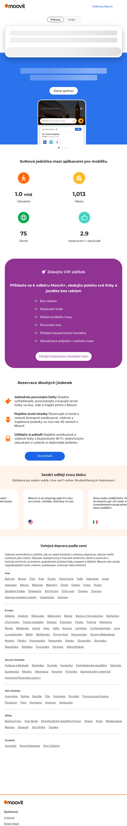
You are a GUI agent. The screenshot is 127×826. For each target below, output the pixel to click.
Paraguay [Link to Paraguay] (11, 702)
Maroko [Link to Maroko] (10, 727)
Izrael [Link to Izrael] (105, 578)
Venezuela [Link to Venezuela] (66, 702)
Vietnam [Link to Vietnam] (62, 597)
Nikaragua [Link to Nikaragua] (41, 671)
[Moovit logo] (15, 6)
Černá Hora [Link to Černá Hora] (60, 634)
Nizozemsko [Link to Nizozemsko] (79, 634)
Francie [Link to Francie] (91, 622)
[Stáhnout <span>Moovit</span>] (102, 6)
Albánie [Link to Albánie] (10, 615)
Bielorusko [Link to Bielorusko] (54, 615)
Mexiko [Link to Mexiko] (27, 671)
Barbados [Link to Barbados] (38, 665)
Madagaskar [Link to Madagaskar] (114, 721)
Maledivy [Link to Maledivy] (51, 585)
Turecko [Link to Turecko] (96, 591)
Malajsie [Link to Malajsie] (37, 585)
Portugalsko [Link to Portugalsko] (37, 640)
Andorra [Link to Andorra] (23, 615)
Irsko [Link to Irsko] (46, 628)
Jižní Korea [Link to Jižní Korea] (51, 591)
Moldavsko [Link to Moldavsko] (43, 634)
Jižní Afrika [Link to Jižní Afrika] (38, 727)
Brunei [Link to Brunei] (22, 578)
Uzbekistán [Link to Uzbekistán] (47, 597)
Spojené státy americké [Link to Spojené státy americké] (95, 671)
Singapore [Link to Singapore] (34, 591)
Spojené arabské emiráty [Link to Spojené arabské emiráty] (21, 597)
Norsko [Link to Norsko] (9, 640)
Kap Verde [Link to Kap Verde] (31, 721)
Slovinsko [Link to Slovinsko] (100, 640)
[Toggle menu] (119, 6)
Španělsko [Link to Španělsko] (11, 646)
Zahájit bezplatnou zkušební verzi (63, 356)
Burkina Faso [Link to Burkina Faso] (13, 721)
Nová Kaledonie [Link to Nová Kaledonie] (30, 745)
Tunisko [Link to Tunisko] (53, 727)
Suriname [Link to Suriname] (36, 702)
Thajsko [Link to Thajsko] (83, 591)
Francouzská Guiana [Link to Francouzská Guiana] (95, 696)
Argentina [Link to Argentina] (11, 696)
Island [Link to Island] (36, 628)
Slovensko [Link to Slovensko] (84, 640)
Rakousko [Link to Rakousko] (37, 615)
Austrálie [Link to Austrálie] (10, 745)
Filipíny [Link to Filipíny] (75, 585)
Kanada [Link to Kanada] (52, 665)
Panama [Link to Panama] (57, 671)
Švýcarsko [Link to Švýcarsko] (42, 646)
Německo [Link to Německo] (105, 622)
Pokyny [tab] (55, 19)
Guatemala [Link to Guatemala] (12, 671)
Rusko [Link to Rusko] (98, 585)
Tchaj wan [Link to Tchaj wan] (67, 591)
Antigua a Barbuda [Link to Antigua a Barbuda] (17, 665)
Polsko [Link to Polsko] (21, 640)
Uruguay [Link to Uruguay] (50, 702)
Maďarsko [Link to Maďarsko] (22, 628)
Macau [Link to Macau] (24, 585)
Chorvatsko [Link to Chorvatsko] (12, 622)
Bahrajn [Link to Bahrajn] (10, 578)
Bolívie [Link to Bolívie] (25, 696)
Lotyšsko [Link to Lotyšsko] (81, 628)
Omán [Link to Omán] (64, 585)
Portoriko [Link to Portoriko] (71, 671)
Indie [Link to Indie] (80, 578)
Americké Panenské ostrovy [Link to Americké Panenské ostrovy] (23, 677)
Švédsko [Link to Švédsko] (27, 646)
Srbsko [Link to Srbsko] (69, 640)
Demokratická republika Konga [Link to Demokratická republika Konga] (61, 721)
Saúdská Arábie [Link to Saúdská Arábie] (15, 591)
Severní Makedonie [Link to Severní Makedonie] (102, 634)
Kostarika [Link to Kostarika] (66, 665)
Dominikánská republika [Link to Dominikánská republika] (91, 665)
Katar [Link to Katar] (87, 585)
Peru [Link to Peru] (23, 702)
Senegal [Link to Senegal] (23, 727)
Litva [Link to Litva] (117, 628)
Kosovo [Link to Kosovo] (67, 628)
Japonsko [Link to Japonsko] (11, 585)
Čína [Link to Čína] (32, 578)
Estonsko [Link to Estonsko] (66, 622)
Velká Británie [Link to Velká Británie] (75, 646)
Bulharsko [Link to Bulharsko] (112, 615)
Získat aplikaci (63, 91)
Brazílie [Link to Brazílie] (37, 696)
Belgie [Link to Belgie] (68, 615)
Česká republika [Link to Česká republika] (33, 622)
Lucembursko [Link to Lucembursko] (13, 634)
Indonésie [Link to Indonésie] (92, 578)
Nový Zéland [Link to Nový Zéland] (51, 745)
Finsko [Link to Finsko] (79, 622)
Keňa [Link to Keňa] (99, 721)
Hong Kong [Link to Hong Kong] (66, 578)
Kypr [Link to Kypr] (41, 578)
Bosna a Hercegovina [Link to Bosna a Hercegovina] (89, 615)
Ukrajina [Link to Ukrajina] (57, 646)
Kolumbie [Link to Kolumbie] (59, 696)
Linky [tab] (71, 19)
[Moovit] (13, 803)
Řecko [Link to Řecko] (9, 628)
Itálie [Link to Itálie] (56, 628)
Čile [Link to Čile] (47, 696)
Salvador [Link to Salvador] (115, 665)
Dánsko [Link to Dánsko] (52, 622)
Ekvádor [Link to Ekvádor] (74, 696)
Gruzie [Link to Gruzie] (51, 578)
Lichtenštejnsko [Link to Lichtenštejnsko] (100, 628)
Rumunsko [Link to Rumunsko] (55, 640)
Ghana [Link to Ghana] (88, 721)
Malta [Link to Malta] (29, 634)
